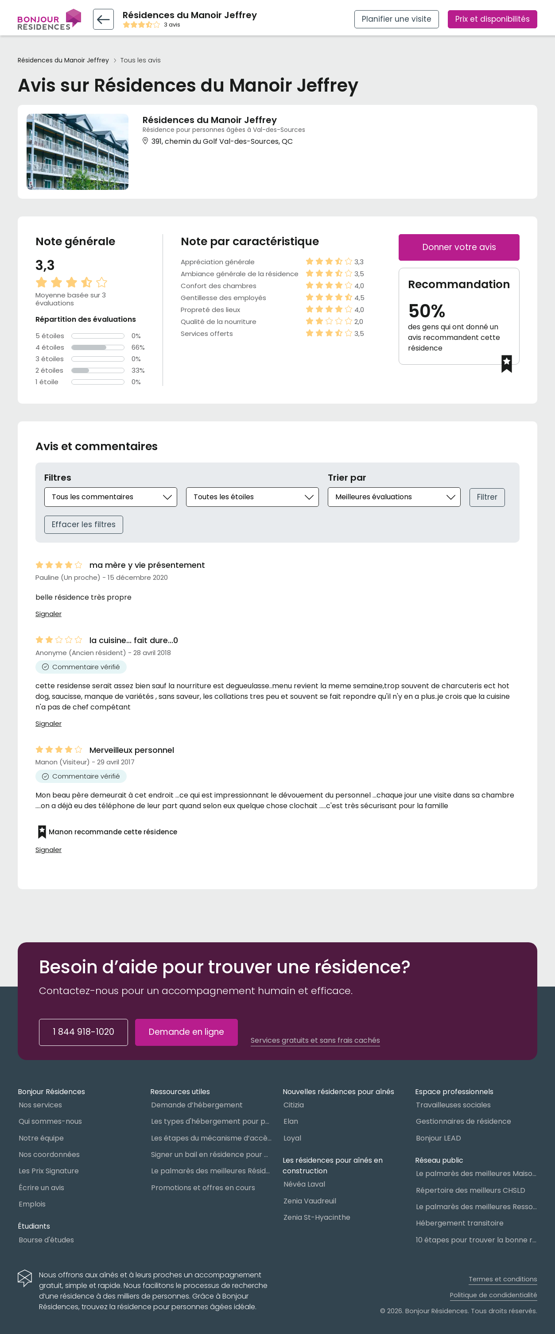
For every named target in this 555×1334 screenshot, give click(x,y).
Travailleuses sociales (453, 1105)
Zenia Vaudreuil (309, 1201)
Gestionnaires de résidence (463, 1121)
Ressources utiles (180, 1092)
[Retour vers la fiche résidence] (103, 19)
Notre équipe (41, 1138)
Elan (290, 1121)
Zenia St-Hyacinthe (316, 1217)
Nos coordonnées (49, 1154)
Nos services (40, 1105)
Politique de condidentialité (493, 1295)
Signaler (48, 614)
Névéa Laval (304, 1184)
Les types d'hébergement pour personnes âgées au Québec (211, 1121)
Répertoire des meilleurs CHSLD (470, 1190)
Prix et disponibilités (492, 19)
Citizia (293, 1105)
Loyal (292, 1138)
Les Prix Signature (49, 1171)
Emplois (32, 1204)
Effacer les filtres (84, 524)
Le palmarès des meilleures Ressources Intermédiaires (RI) (476, 1207)
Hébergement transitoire (460, 1223)
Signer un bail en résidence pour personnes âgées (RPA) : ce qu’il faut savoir (211, 1154)
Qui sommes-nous (50, 1121)
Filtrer (487, 497)
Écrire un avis (41, 1188)
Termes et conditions (503, 1279)
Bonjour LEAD (438, 1138)
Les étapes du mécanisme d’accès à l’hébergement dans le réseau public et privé (211, 1138)
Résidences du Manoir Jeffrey (63, 60)
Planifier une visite (396, 19)
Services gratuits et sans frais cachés (315, 1040)
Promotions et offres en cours (203, 1188)
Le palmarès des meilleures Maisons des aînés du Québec (476, 1173)
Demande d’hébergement (197, 1105)
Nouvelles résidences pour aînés (338, 1092)
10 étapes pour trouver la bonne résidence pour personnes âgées (476, 1240)
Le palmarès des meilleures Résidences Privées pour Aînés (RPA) (211, 1171)
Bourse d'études (46, 1240)
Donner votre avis (459, 247)
